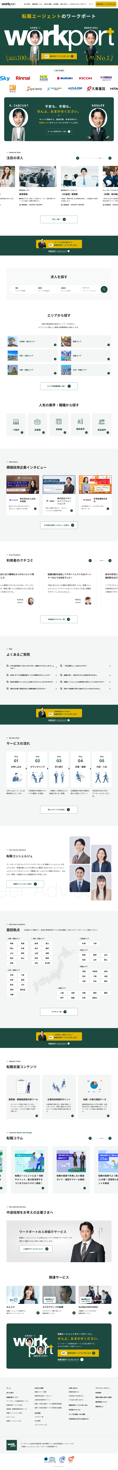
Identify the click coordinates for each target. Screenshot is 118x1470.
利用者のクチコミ (74, 1410)
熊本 (11, 985)
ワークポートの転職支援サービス (17, 1401)
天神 (11, 975)
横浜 (105, 981)
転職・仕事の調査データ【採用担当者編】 (48, 1408)
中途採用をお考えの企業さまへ (79, 1419)
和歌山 (94, 998)
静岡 (47, 958)
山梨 (36, 953)
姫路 (73, 998)
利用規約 (98, 1393)
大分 (22, 985)
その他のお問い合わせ (76, 1400)
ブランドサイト (41, 1425)
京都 (84, 993)
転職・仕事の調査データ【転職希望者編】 (48, 1404)
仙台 (105, 955)
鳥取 (11, 943)
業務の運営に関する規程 (103, 1397)
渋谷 (95, 981)
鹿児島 (22, 990)
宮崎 (11, 990)
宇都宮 (94, 971)
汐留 (84, 981)
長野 (47, 953)
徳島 (22, 953)
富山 (47, 943)
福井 (47, 948)
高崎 (105, 971)
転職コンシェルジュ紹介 (14, 1413)
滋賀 (73, 993)
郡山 (105, 960)
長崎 (22, 980)
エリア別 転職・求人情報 (77, 1414)
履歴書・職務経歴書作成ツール (16, 1409)
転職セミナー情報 (40, 1392)
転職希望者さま (74, 1392)
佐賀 (11, 980)
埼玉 (84, 976)
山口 (11, 953)
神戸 (62, 998)
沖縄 (11, 995)
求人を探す (10, 1393)
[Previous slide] (77, 158)
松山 (22, 958)
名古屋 (47, 963)
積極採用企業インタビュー (43, 1396)
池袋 (105, 976)
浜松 (36, 963)
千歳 (95, 943)
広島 (22, 948)
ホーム (8, 1388)
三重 (62, 993)
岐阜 (36, 958)
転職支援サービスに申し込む (78, 1405)
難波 (105, 993)
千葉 (95, 976)
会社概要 (37, 1421)
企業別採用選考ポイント (43, 1400)
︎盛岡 (95, 955)
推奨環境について (101, 1402)
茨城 (84, 971)
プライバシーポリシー (102, 1388)
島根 (22, 943)
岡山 (11, 948)
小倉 (22, 975)
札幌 (84, 943)
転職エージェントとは (13, 1421)
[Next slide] (110, 158)
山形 (95, 960)
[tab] (95, 560)
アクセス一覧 (39, 1417)
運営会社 (99, 1406)
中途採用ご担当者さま (76, 1396)
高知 (11, 963)
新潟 (36, 943)
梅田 (95, 993)
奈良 (84, 998)
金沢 (36, 948)
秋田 (84, 960)
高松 (11, 958)
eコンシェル (10, 1417)
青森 (84, 955)
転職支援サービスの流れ (14, 1405)
